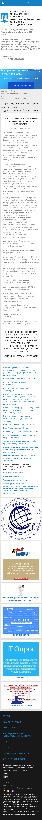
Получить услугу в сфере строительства (20, 431)
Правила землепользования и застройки (21, 378)
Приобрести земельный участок (17, 428)
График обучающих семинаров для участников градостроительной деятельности (18, 466)
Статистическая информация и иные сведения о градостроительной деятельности (19, 458)
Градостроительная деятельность (14, 93)
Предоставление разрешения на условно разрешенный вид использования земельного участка (21, 410)
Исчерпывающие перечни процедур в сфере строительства (20, 436)
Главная (4, 91)
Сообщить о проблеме (21, 85)
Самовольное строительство (15, 480)
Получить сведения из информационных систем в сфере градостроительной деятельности (21, 449)
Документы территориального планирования (16, 383)
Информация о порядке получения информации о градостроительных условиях (18, 418)
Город (13, 91)
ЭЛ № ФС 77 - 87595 (30, 798)
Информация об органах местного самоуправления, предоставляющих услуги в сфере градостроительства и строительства (19, 371)
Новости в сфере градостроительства (19, 424)
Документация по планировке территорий (16, 389)
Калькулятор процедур (13, 472)
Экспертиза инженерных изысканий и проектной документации (19, 442)
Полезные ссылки (11, 476)
